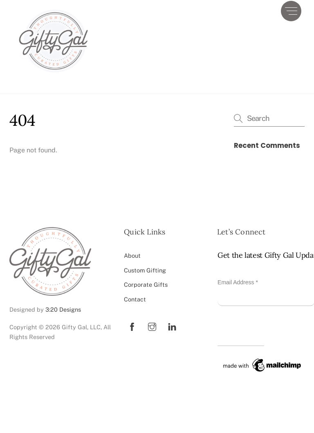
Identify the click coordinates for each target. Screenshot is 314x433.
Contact (135, 299)
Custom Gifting (145, 270)
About (132, 255)
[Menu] (291, 11)
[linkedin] (172, 325)
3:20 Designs (63, 309)
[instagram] (152, 325)
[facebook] (132, 325)
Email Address (238, 282)
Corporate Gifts (146, 284)
